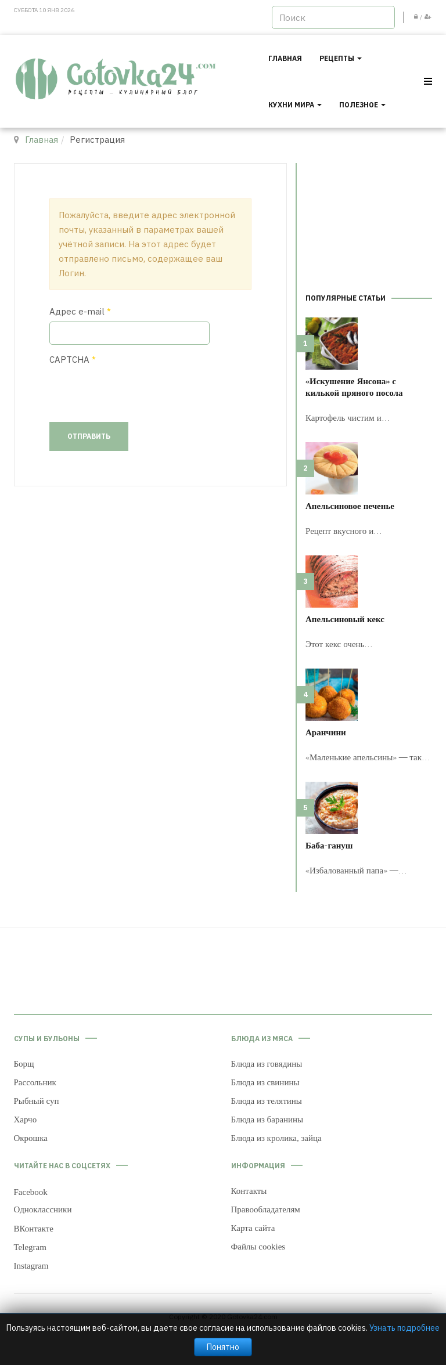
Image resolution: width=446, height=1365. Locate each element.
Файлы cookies (258, 1246)
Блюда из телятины (266, 1101)
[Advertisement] (368, 221)
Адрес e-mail (80, 311)
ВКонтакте (34, 1228)
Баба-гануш (329, 845)
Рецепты (340, 58)
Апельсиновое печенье (349, 505)
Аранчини (325, 732)
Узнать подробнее (404, 1328)
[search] (333, 17)
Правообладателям (265, 1209)
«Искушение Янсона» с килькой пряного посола (353, 386)
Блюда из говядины (267, 1063)
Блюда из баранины (267, 1119)
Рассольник (35, 1082)
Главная (285, 58)
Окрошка (31, 1138)
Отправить (88, 436)
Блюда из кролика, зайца (276, 1138)
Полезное (362, 104)
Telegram (30, 1247)
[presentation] (137, 392)
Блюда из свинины (265, 1082)
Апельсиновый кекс (344, 618)
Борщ (24, 1063)
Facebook (31, 1192)
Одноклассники (43, 1209)
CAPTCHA (72, 359)
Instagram (31, 1265)
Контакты (249, 1191)
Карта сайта (253, 1228)
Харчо (25, 1119)
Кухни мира (295, 104)
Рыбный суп (36, 1101)
